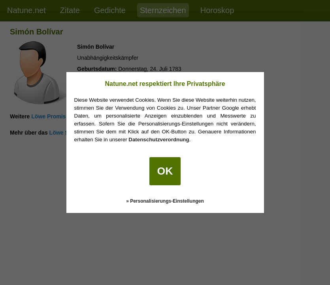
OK (165, 171)
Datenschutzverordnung (158, 139)
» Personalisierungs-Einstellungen (165, 201)
